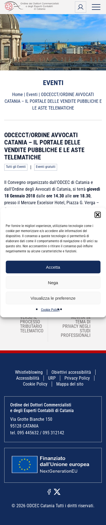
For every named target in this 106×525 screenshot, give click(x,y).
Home (17, 94)
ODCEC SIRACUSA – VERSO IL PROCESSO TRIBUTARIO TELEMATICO (28, 319)
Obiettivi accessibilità (71, 372)
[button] (97, 215)
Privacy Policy (77, 378)
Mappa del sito (69, 384)
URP (52, 378)
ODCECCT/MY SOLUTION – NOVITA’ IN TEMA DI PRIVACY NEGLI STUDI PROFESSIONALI (79, 322)
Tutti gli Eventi (16, 167)
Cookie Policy (50, 310)
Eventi (32, 94)
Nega (53, 282)
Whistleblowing (29, 372)
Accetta (53, 266)
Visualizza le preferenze (53, 297)
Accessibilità (27, 378)
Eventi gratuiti (45, 167)
